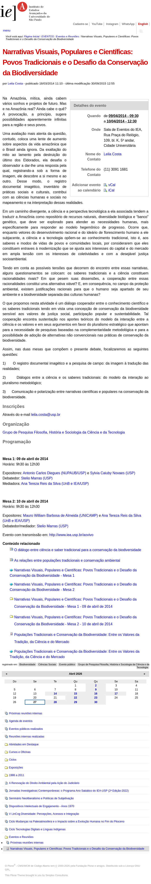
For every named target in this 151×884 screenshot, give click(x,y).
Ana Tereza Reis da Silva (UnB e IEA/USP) (55, 483)
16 (95, 693)
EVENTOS (47, 36)
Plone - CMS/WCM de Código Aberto (29, 865)
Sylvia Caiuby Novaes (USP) (112, 473)
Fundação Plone (85, 865)
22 (75, 697)
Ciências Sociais (47, 664)
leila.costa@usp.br (45, 414)
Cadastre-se (80, 24)
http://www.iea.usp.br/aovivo (71, 535)
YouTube (97, 24)
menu (6, 30)
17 (116, 693)
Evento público (67, 664)
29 (75, 702)
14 (55, 693)
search (140, 30)
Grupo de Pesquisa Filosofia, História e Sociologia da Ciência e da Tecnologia (63, 432)
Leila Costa (15, 83)
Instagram (112, 24)
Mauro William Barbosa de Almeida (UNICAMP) (60, 515)
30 (95, 702)
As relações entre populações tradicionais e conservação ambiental (67, 560)
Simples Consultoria (57, 875)
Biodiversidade (27, 664)
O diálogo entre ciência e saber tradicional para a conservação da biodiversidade (77, 550)
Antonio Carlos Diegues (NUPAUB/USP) (54, 473)
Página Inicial (31, 36)
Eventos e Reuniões (67, 36)
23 (95, 697)
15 (75, 693)
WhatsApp (128, 24)
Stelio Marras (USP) (37, 478)
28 (55, 702)
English (143, 24)
